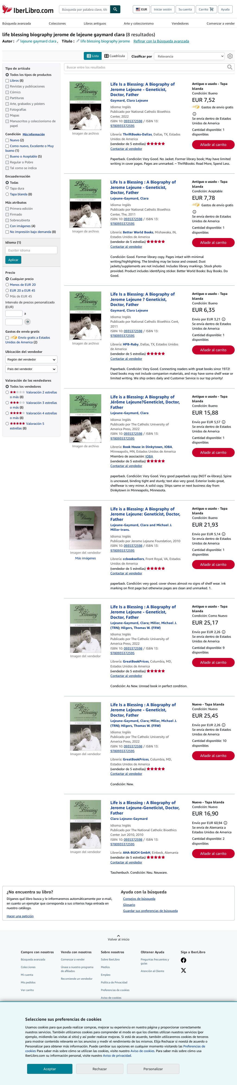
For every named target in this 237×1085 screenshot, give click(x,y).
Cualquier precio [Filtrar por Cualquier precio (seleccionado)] (19, 279)
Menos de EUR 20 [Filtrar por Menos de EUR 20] (21, 285)
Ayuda (225, 9)
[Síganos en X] (183, 970)
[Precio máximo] (13, 322)
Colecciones (57, 23)
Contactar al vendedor (126, 149)
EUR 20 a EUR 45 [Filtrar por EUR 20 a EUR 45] (20, 290)
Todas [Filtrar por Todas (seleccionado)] (12, 182)
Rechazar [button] (100, 1069)
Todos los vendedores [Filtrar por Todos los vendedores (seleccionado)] (26, 386)
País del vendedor (19, 369)
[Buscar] (115, 9)
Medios (105, 967)
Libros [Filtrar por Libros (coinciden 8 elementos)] (14, 80)
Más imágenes (85, 558)
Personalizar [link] (153, 1069)
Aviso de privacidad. (117, 1055)
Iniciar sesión (163, 9)
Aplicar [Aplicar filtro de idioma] (13, 260)
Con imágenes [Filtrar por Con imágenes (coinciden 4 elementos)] (20, 226)
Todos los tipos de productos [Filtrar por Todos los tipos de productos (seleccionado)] (28, 75)
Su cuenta (185, 9)
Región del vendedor (21, 359)
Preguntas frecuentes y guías (155, 961)
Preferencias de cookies (115, 990)
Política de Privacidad (114, 982)
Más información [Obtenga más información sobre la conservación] (34, 134)
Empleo (105, 974)
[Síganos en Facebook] (183, 960)
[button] (229, 67)
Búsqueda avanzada (16, 23)
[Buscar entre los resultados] (149, 67)
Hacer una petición (20, 916)
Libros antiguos (95, 23)
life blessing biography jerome (105, 41)
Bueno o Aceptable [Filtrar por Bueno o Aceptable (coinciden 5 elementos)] (23, 156)
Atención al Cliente (152, 971)
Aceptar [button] (50, 1069)
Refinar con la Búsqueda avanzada (161, 41)
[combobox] (84, 9)
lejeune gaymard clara (38, 41)
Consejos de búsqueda (139, 899)
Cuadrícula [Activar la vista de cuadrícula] (114, 56)
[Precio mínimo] (13, 313)
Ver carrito (27, 990)
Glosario (129, 905)
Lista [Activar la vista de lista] (93, 56)
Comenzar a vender (221, 23)
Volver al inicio (118, 939)
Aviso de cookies (111, 997)
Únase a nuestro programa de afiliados (77, 969)
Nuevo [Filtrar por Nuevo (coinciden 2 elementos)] (14, 140)
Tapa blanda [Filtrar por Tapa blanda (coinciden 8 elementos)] (18, 194)
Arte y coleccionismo (139, 23)
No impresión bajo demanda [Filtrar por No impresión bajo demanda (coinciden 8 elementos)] (30, 232)
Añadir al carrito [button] (213, 144)
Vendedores (180, 23)
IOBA (149, 456)
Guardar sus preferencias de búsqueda (150, 911)
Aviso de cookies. (143, 1051)
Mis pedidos (28, 982)
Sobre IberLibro (110, 959)
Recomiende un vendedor (76, 978)
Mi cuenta (27, 974)
